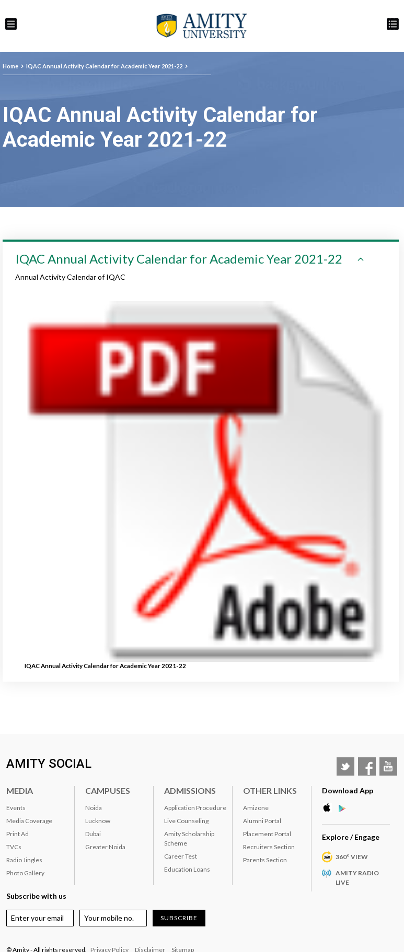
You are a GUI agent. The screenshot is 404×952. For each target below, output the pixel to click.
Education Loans (187, 869)
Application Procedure (195, 808)
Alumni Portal (262, 821)
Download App (347, 790)
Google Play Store (345, 808)
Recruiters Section (269, 847)
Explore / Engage (350, 836)
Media (19, 790)
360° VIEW (352, 857)
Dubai (93, 834)
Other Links (270, 790)
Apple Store (330, 808)
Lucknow (97, 821)
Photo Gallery (25, 873)
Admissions (190, 790)
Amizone (256, 808)
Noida (93, 808)
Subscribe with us (36, 895)
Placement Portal (267, 834)
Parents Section (265, 860)
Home (10, 66)
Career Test (180, 856)
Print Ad (17, 834)
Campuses (107, 790)
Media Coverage (29, 821)
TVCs (13, 847)
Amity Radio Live (357, 877)
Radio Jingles (24, 860)
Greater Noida (105, 847)
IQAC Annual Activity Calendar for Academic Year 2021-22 (104, 66)
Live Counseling (186, 821)
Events (16, 808)
